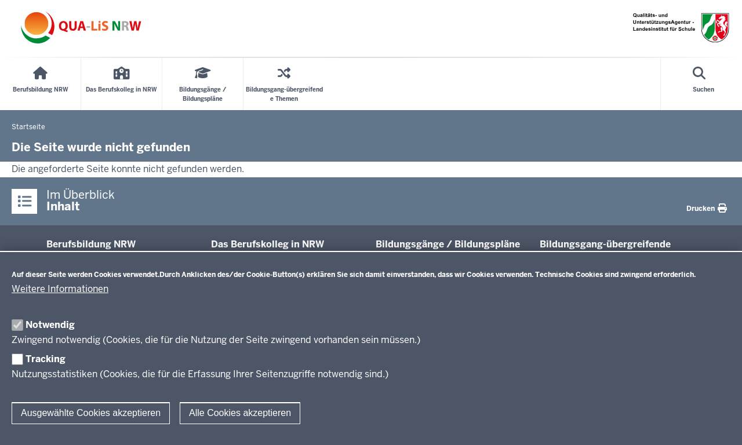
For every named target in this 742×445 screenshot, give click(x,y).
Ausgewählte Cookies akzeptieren (91, 413)
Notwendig (50, 325)
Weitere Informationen (60, 289)
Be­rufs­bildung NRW (91, 244)
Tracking (46, 359)
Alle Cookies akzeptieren (240, 413)
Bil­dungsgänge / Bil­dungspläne (448, 244)
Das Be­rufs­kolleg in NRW (267, 244)
